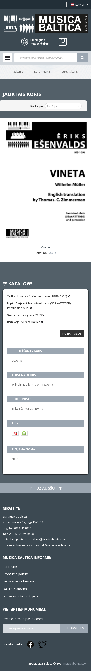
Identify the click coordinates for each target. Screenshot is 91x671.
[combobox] (45, 57)
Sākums (18, 71)
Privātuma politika (16, 574)
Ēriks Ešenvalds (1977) (28, 408)
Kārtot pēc (37, 106)
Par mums (10, 566)
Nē (15, 459)
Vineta (45, 247)
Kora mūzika (42, 71)
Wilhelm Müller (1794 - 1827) (32, 384)
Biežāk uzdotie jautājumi (20, 596)
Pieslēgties (37, 40)
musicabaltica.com (75, 663)
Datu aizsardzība (15, 589)
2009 (17, 360)
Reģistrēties (39, 44)
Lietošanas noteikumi (18, 581)
